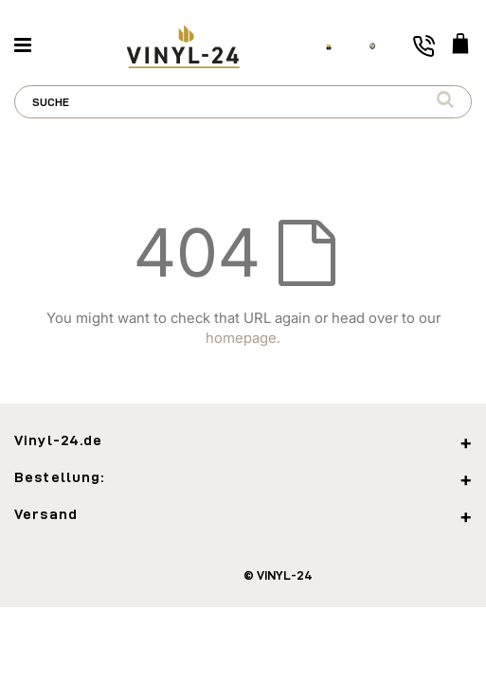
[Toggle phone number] (424, 46)
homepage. (243, 338)
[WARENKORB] (460, 45)
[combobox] (243, 102)
